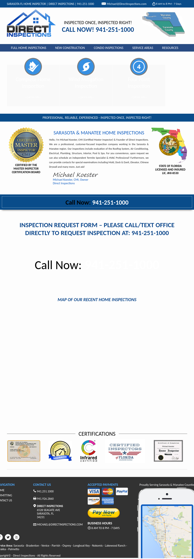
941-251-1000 (97, 202)
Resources (170, 48)
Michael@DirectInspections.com (126, 4)
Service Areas (142, 48)
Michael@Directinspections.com (60, 524)
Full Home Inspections (28, 48)
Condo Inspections (108, 48)
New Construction (70, 48)
